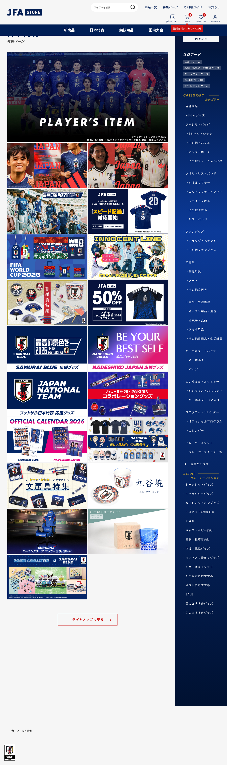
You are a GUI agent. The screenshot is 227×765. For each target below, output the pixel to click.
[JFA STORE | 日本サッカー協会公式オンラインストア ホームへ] (24, 12)
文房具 (190, 278)
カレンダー (196, 446)
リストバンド (198, 235)
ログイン (201, 55)
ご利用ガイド (193, 7)
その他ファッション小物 (205, 177)
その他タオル (198, 226)
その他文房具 (198, 305)
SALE (189, 610)
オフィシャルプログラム (205, 437)
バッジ (193, 385)
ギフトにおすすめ (198, 601)
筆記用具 (195, 287)
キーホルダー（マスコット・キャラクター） (206, 416)
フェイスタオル (199, 217)
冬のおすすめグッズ (199, 628)
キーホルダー (198, 376)
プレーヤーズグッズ (199, 459)
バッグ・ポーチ (199, 168)
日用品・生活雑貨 (198, 318)
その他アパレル (199, 159)
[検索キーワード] (114, 7)
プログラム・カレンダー (202, 428)
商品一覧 (151, 7)
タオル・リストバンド (201, 189)
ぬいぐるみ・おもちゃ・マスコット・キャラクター (203, 397)
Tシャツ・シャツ (200, 149)
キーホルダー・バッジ (201, 367)
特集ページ (170, 7)
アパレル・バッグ (198, 140)
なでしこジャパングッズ (202, 519)
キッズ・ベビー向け (199, 546)
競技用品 (126, 29)
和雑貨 (190, 537)
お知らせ (214, 7)
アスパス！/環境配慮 (200, 528)
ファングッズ (195, 247)
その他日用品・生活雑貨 (205, 354)
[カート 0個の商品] (187, 18)
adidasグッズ (195, 131)
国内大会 (156, 29)
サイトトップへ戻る (87, 635)
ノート (193, 296)
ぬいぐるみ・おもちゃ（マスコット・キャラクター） (206, 407)
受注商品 (192, 122)
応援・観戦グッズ (198, 564)
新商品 (69, 29)
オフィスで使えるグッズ (202, 574)
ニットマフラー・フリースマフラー (206, 208)
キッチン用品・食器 (202, 327)
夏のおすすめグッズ (199, 619)
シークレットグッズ (199, 500)
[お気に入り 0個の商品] (201, 18)
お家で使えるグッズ (199, 583)
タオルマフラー (199, 198)
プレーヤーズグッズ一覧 (205, 468)
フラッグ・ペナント (202, 257)
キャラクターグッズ (199, 509)
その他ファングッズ (202, 266)
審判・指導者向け (198, 555)
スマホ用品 (196, 345)
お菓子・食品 (198, 336)
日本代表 (97, 29)
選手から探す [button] (199, 480)
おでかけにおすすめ (199, 592)
